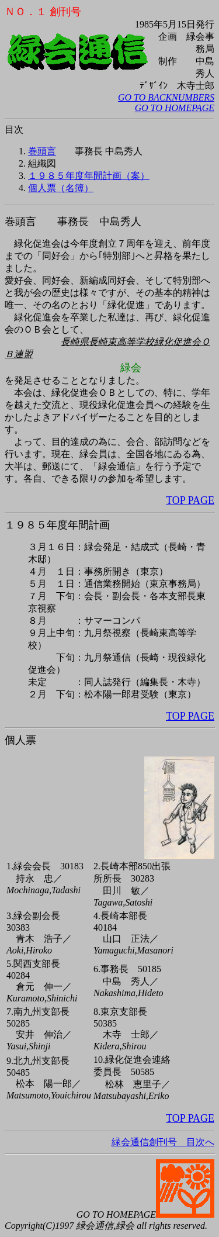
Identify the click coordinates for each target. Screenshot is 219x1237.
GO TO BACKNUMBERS (166, 97)
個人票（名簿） (60, 188)
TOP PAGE (190, 500)
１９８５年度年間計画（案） (89, 176)
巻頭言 (42, 151)
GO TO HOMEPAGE (174, 108)
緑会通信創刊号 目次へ (109, 1130)
